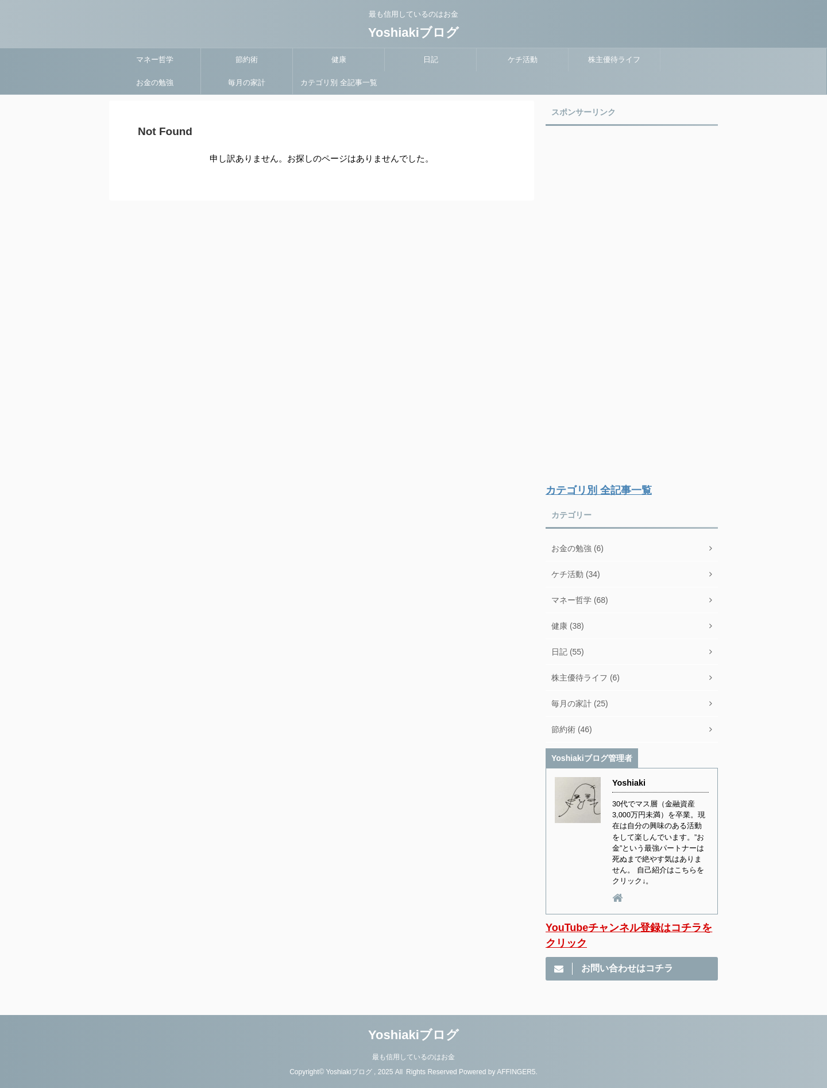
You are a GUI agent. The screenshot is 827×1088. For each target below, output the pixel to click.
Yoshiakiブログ (413, 32)
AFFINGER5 (516, 1072)
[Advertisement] (632, 305)
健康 (338, 59)
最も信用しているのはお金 (413, 1057)
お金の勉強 (154, 82)
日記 (430, 59)
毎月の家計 (246, 82)
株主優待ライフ (614, 59)
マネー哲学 (154, 59)
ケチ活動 (523, 59)
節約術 (246, 59)
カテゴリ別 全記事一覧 (338, 82)
